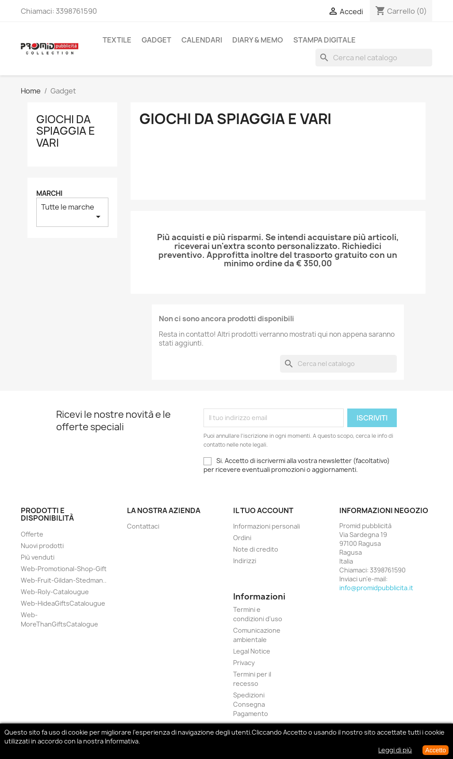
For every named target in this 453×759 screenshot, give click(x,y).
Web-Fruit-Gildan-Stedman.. (64, 580)
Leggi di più (395, 750)
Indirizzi (244, 561)
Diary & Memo (257, 40)
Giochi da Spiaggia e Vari (65, 131)
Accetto (435, 750)
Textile (117, 40)
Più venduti (37, 557)
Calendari (201, 40)
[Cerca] (373, 57)
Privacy (244, 662)
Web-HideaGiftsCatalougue (63, 603)
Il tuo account (263, 510)
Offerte (32, 534)
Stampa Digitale (324, 40)
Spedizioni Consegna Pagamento (250, 704)
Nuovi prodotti (42, 545)
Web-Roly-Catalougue (55, 592)
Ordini (242, 537)
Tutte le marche (72, 212)
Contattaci (143, 526)
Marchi (49, 193)
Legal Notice (251, 651)
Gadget (156, 40)
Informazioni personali (266, 526)
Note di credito (255, 549)
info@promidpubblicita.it (376, 588)
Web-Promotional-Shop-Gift (64, 568)
